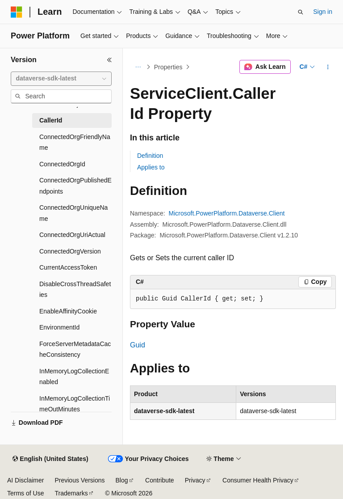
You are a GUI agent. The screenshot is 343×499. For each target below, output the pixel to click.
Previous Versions (79, 480)
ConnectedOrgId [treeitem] (62, 164)
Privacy (195, 480)
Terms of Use (25, 493)
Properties (168, 67)
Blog (122, 480)
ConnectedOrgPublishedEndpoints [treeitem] (75, 186)
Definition (150, 155)
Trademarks (71, 493)
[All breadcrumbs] (138, 67)
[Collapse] (109, 60)
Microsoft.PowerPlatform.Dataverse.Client (227, 213)
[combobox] (61, 79)
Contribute (159, 480)
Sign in (322, 11)
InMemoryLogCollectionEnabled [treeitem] (74, 377)
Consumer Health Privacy (257, 480)
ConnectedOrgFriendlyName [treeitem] (74, 142)
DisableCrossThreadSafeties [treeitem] (75, 289)
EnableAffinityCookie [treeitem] (68, 311)
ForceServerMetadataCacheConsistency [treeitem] (75, 349)
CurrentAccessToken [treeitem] (68, 267)
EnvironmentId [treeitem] (59, 327)
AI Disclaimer (25, 480)
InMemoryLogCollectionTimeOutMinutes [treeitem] (74, 404)
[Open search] (301, 12)
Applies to (150, 167)
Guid (137, 345)
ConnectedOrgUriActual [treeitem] (72, 234)
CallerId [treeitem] (50, 120)
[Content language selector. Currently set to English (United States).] (50, 459)
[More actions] (328, 67)
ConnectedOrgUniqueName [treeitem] (73, 213)
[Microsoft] (16, 12)
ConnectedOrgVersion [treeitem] (70, 251)
